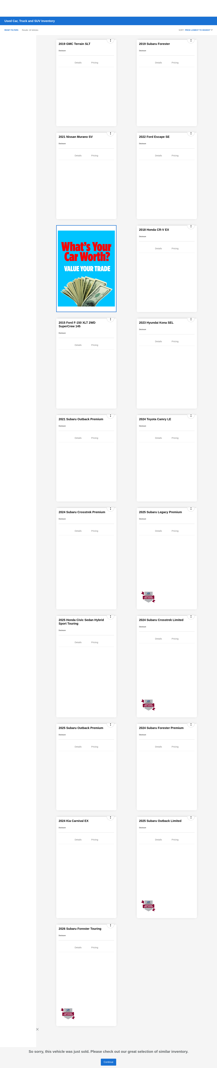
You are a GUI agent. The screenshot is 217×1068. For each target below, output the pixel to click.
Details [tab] (78, 62)
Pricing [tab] (94, 62)
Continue (108, 1062)
